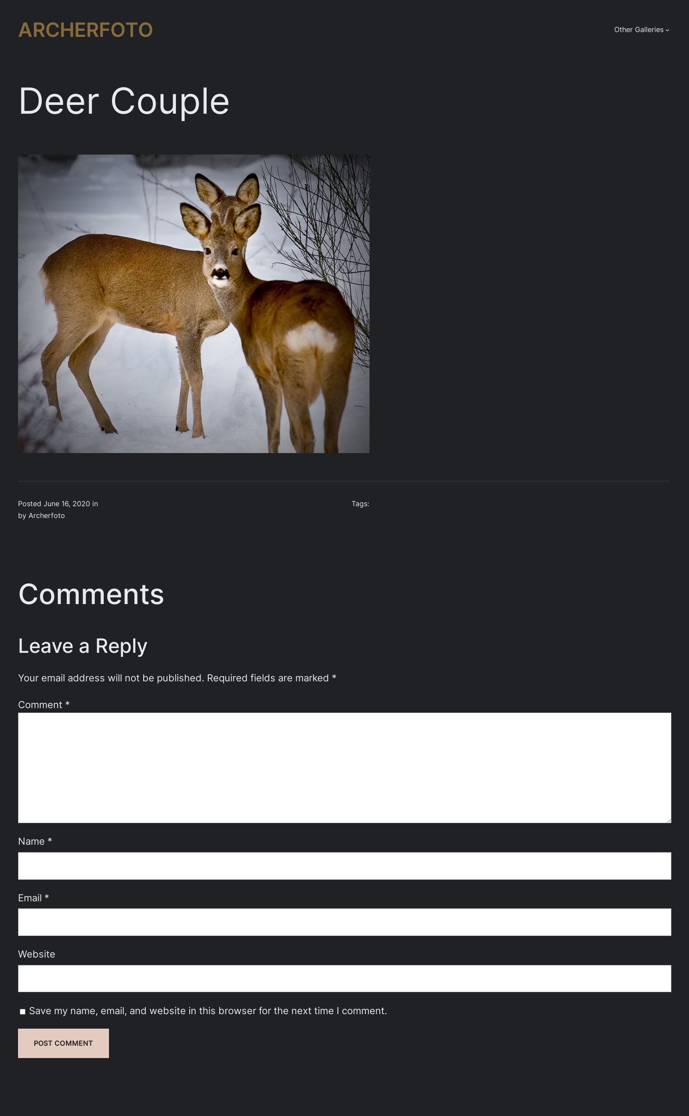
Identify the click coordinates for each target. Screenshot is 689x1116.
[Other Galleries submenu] (667, 30)
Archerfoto (85, 30)
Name (35, 841)
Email (33, 898)
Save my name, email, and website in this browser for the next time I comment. (208, 1010)
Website (36, 954)
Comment (44, 704)
